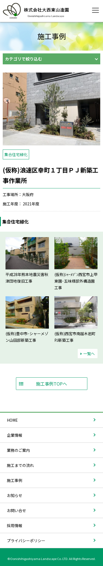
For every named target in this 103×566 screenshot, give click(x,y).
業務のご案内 (18, 450)
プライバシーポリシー (26, 540)
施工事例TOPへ (51, 383)
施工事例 (14, 480)
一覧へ (87, 353)
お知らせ (14, 495)
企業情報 (14, 435)
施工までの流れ (20, 465)
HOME (12, 420)
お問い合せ (16, 510)
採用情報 (14, 525)
